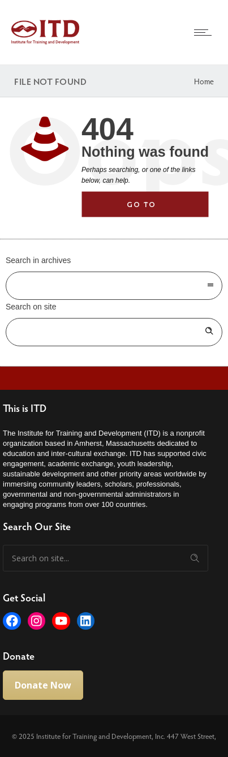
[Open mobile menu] (205, 32)
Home (204, 81)
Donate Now (43, 685)
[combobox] (114, 286)
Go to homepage (154, 208)
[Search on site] (114, 332)
